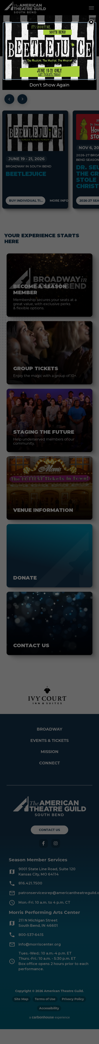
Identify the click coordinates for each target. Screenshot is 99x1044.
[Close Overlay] (91, 21)
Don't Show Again (49, 85)
